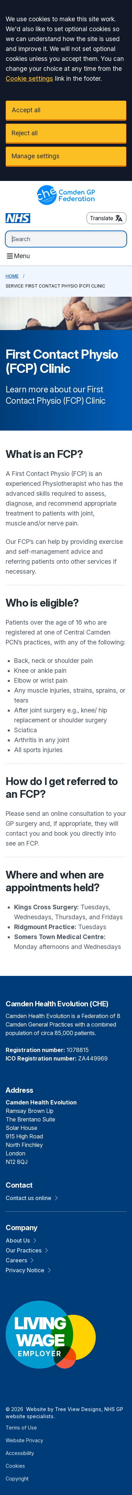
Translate (106, 218)
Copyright (17, 1479)
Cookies (15, 1466)
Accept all (26, 110)
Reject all (25, 133)
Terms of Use (21, 1428)
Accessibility (20, 1453)
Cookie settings (29, 78)
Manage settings (35, 156)
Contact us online (32, 1197)
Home (12, 276)
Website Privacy (24, 1440)
